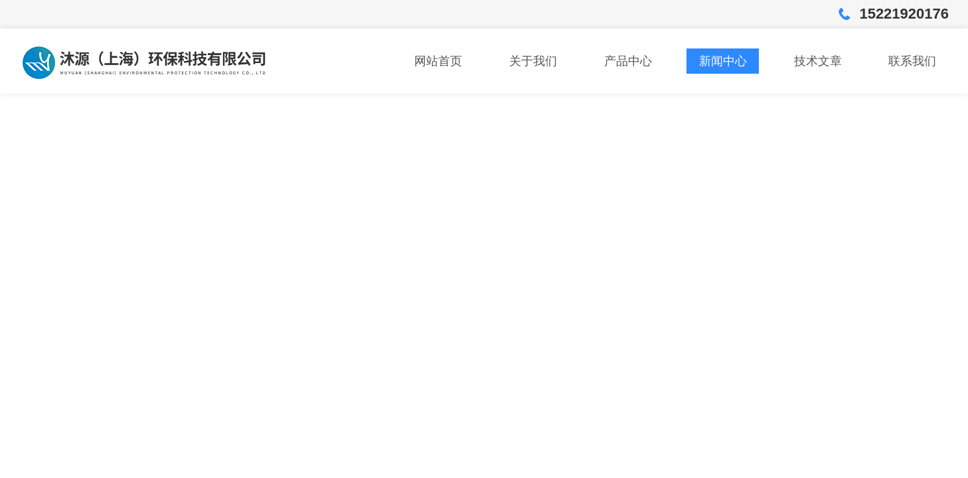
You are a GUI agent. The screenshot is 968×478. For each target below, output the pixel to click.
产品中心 (628, 61)
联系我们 (912, 61)
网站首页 (438, 61)
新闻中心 (723, 61)
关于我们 (533, 61)
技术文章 (818, 61)
